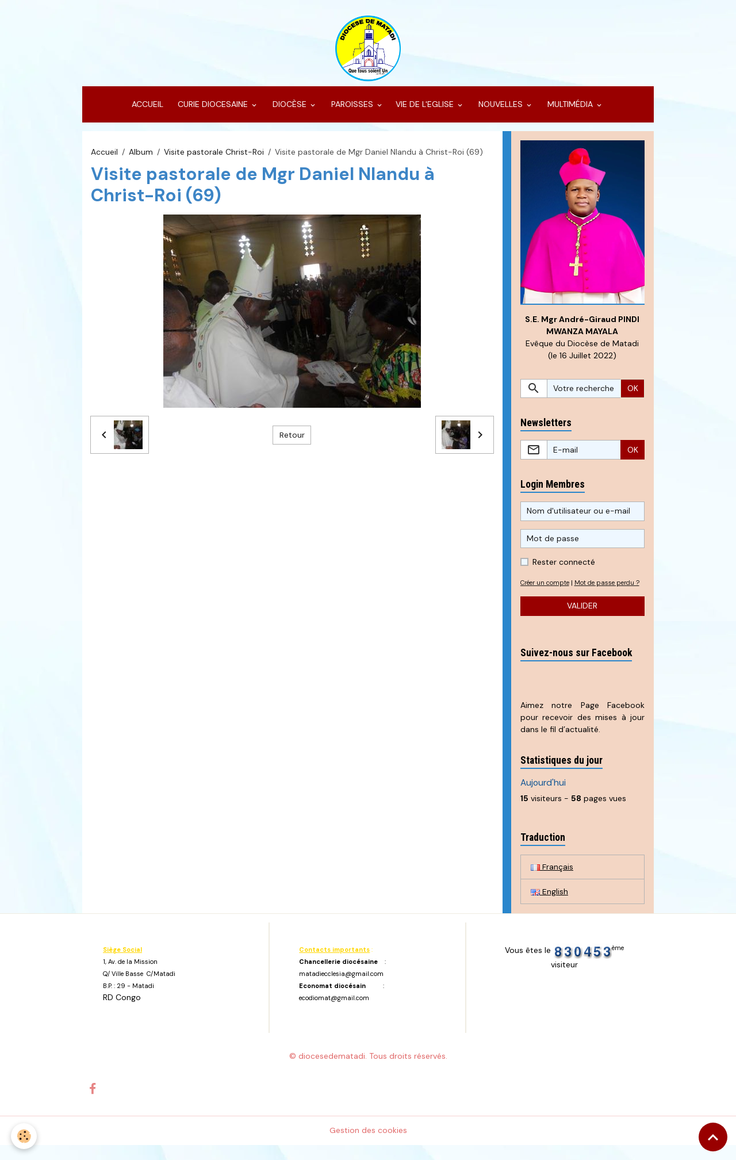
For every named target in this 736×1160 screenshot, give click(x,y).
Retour (292, 437)
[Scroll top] (713, 1137)
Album (141, 154)
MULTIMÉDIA (570, 107)
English (549, 906)
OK (632, 391)
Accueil (104, 154)
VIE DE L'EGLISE (426, 107)
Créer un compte (547, 585)
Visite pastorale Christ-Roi (214, 154)
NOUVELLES (500, 107)
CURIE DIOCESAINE (212, 107)
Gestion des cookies (368, 1145)
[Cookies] (24, 1136)
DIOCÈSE (289, 107)
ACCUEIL (146, 107)
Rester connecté (563, 565)
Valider (582, 620)
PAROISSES (352, 107)
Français (552, 881)
